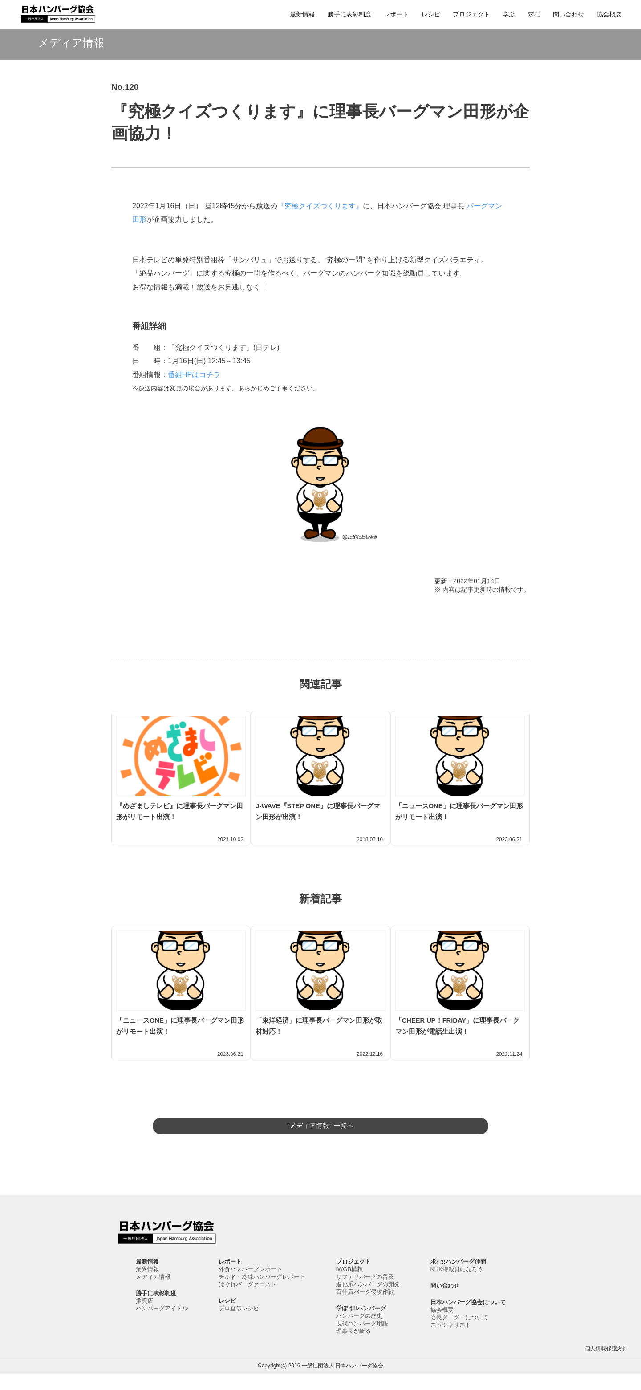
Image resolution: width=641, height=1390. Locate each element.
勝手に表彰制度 (349, 14)
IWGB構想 (349, 1285)
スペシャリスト (450, 1340)
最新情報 (302, 14)
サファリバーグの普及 (365, 1292)
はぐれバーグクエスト (247, 1300)
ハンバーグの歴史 (359, 1332)
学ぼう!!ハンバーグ (361, 1324)
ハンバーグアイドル (162, 1324)
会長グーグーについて (459, 1333)
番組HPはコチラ (194, 374)
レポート (396, 14)
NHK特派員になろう (456, 1285)
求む (534, 14)
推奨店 (144, 1316)
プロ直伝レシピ (239, 1324)
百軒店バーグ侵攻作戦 (365, 1308)
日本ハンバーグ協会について (468, 1318)
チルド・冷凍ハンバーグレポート (262, 1292)
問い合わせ (568, 14)
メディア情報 (153, 1292)
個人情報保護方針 (606, 1365)
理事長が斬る (353, 1347)
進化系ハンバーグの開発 (368, 1300)
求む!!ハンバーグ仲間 (458, 1277)
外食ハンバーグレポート (250, 1285)
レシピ (431, 14)
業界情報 (147, 1285)
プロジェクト (471, 14)
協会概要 (609, 14)
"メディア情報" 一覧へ (320, 1123)
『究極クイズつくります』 (320, 206)
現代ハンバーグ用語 (362, 1339)
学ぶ (509, 14)
